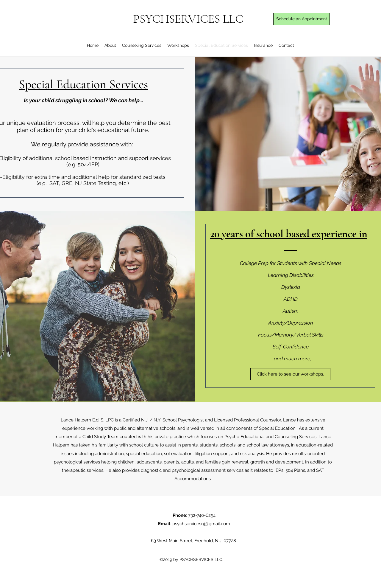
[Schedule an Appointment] (301, 19)
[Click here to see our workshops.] (290, 374)
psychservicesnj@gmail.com (201, 523)
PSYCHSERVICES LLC (188, 19)
